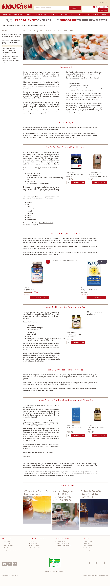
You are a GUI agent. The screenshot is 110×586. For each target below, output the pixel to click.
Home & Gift (80, 14)
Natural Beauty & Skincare (61, 14)
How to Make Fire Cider (8, 48)
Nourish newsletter (64, 468)
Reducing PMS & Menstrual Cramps (10, 53)
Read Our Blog (87, 543)
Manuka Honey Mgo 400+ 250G (74, 175)
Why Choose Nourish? (10, 550)
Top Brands (93, 14)
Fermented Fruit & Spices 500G (73, 335)
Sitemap (32, 550)
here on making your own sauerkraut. (41, 357)
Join (106, 2)
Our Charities (7, 548)
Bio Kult (69, 238)
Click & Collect (60, 541)
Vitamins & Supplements (23, 14)
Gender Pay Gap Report (89, 550)
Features (7, 14)
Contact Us (33, 543)
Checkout (103, 10)
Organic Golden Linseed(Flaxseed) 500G (97, 175)
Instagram (37, 468)
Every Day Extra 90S (89, 290)
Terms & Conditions (35, 548)
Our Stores (6, 543)
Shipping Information (62, 543)
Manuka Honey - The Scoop (10, 58)
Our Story (6, 541)
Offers (104, 14)
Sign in (102, 2)
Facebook (28, 468)
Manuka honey (31, 219)
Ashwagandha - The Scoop (10, 56)
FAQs (31, 541)
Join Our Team (8, 545)
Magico (89, 575)
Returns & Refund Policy (63, 545)
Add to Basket (78, 183)
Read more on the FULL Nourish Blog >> (11, 61)
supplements (36, 466)
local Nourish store (51, 464)
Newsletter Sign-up (88, 541)
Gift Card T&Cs (87, 548)
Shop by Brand (87, 545)
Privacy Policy (34, 545)
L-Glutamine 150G (73, 427)
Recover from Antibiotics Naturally (12, 46)
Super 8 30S (29, 290)
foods (28, 466)
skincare (49, 466)
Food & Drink (41, 14)
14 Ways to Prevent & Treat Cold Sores (11, 37)
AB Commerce (103, 575)
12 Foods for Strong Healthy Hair (11, 34)
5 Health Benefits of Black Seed (11, 40)
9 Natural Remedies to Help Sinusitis (10, 43)
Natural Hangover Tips (8, 50)
